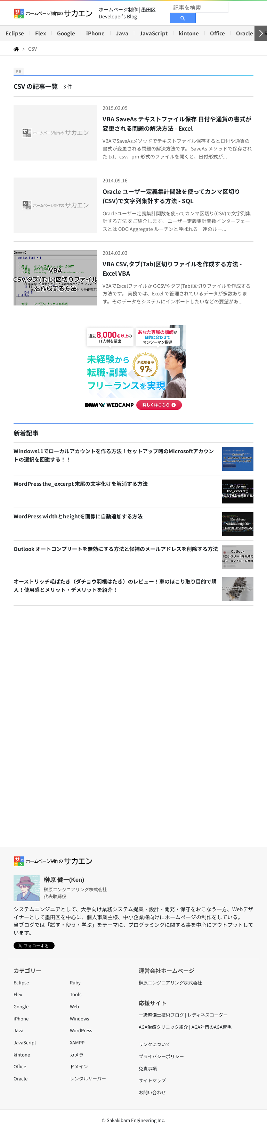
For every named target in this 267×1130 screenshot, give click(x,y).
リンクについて (154, 1044)
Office (217, 33)
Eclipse (15, 33)
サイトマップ (152, 1080)
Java (122, 33)
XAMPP (77, 1042)
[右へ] (260, 33)
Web (74, 1006)
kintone (189, 33)
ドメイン (79, 1066)
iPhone (95, 33)
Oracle (244, 33)
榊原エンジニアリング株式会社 (170, 982)
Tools (75, 994)
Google (66, 33)
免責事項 (148, 1068)
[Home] (16, 48)
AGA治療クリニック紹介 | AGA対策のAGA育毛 (185, 1027)
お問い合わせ (152, 1092)
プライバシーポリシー (161, 1056)
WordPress (81, 1030)
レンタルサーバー (88, 1078)
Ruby (75, 982)
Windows (79, 1018)
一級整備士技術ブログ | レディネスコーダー (183, 1014)
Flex (40, 33)
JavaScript (153, 33)
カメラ (76, 1054)
